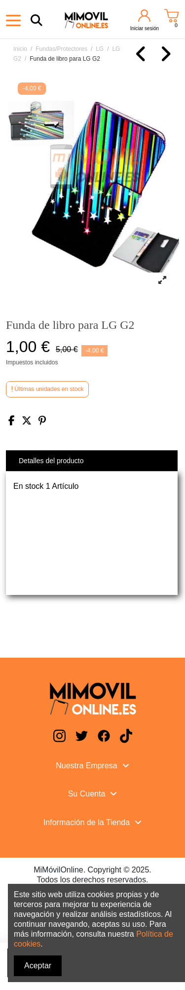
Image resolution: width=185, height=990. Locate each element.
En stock (28, 486)
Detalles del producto (51, 461)
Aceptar (37, 965)
